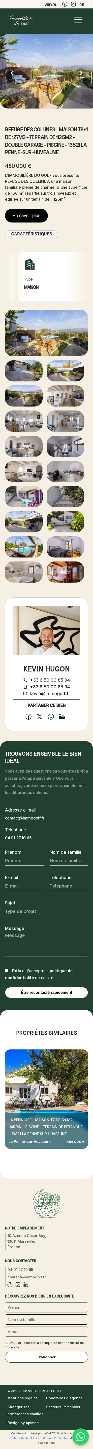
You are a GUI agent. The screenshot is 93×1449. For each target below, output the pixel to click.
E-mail (11, 877)
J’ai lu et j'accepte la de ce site (46, 1345)
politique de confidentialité (59, 1343)
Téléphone (61, 877)
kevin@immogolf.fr (50, 693)
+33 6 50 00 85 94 (50, 680)
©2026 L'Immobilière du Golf (34, 1391)
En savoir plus (26, 215)
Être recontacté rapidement (46, 992)
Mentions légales (22, 1398)
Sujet (10, 902)
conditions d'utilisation (53, 1438)
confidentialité (19, 1438)
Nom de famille (66, 852)
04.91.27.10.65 (18, 837)
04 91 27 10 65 (20, 1269)
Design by (23, 1423)
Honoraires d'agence (64, 1398)
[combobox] (46, 911)
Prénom (13, 852)
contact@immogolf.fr (24, 818)
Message (14, 928)
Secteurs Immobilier (63, 1407)
